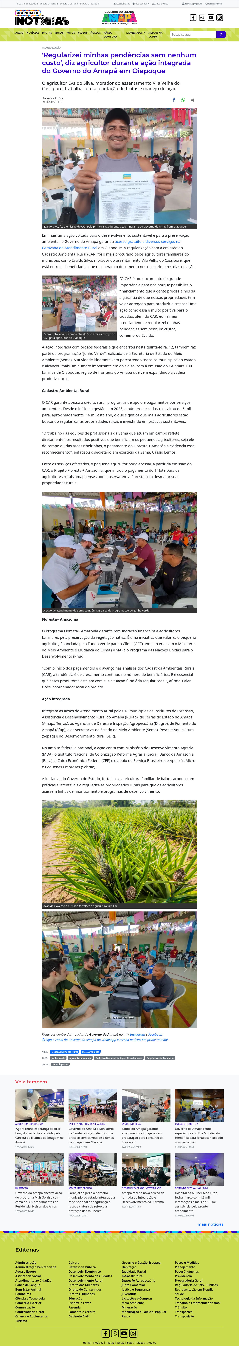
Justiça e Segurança (136, 1289)
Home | (88, 1342)
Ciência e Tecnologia (30, 1298)
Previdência (183, 1276)
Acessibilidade (121, 3)
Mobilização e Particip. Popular (144, 1312)
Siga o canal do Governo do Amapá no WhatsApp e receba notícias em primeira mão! (105, 1039)
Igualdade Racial (134, 1271)
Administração (25, 1263)
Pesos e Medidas (187, 1263)
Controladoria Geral (29, 1312)
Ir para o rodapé (89, 3)
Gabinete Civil (79, 1316)
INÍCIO (19, 32)
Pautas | (111, 1342)
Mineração (129, 1307)
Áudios (152, 1342)
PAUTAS (47, 32)
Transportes (183, 1312)
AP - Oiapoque (60, 1064)
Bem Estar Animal (28, 1289)
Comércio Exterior (28, 1303)
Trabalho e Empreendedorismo (197, 1303)
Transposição (184, 1316)
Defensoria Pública (82, 1267)
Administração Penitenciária (35, 1267)
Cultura (74, 1263)
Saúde (179, 1294)
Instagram (138, 1034)
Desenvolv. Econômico (85, 1271)
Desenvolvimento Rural (65, 1052)
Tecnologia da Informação (194, 1298)
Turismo (21, 1321)
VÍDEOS (82, 32)
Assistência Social (28, 1276)
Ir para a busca (69, 3)
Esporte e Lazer (80, 1303)
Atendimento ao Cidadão (33, 1280)
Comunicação (25, 1307)
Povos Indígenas (187, 1271)
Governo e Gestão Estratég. (141, 1263)
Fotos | (132, 1342)
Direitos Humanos (82, 1294)
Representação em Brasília (194, 1289)
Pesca (126, 1316)
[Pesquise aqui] (221, 34)
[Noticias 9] (133, 1023)
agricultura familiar (80, 1058)
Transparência (213, 3)
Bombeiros (23, 1294)
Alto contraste (141, 3)
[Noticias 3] (106, 1023)
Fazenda (75, 1307)
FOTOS (71, 32)
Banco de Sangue (27, 1285)
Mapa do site (160, 3)
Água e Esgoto (25, 1271)
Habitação (129, 1267)
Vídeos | (142, 1342)
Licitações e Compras (137, 1298)
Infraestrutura (132, 1276)
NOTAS (59, 32)
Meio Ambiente (90, 1052)
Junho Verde (58, 1058)
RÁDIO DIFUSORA (110, 34)
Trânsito (181, 1307)
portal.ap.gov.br (192, 3)
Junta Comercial (133, 1285)
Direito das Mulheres (84, 1285)
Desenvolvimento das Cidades (90, 1276)
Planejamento (185, 1267)
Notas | (122, 1342)
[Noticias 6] (113, 1023)
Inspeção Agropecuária (138, 1280)
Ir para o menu (49, 3)
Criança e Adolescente (31, 1316)
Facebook (155, 1034)
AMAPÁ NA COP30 (155, 34)
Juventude (129, 1294)
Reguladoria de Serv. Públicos (196, 1285)
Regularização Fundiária (160, 1058)
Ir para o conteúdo (27, 3)
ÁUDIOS (96, 32)
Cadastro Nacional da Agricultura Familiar (119, 1058)
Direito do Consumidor (85, 1289)
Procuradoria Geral (188, 1280)
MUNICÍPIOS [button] (134, 32)
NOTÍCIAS (33, 32)
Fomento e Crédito (82, 1312)
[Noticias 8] (126, 1023)
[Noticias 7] (119, 1023)
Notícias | (99, 1342)
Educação (75, 1298)
